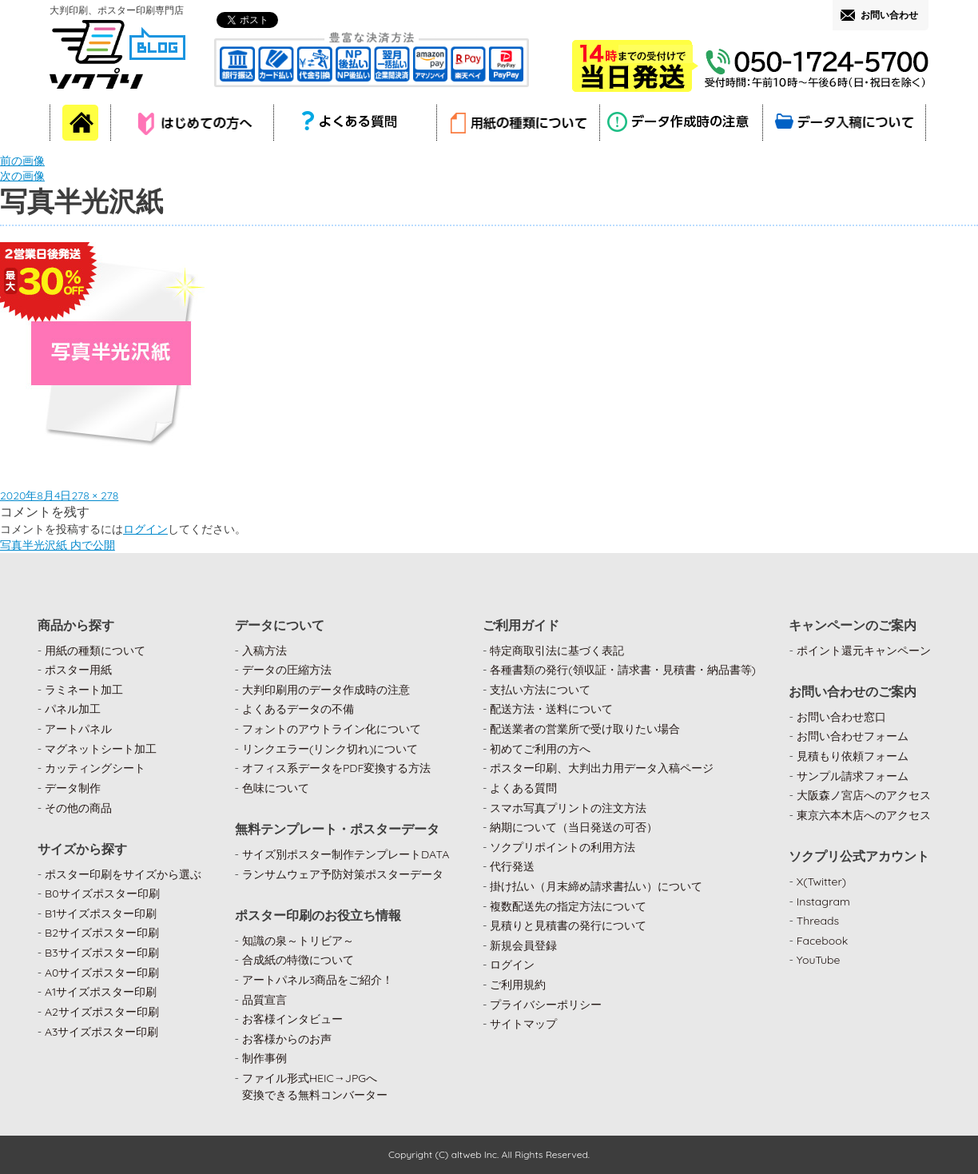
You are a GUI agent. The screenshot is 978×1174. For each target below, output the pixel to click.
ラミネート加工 (84, 690)
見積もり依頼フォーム (852, 756)
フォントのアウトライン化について (331, 729)
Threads (818, 920)
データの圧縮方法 (287, 670)
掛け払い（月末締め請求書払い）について (596, 886)
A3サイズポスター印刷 (102, 1032)
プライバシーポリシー (546, 1004)
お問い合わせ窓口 (841, 717)
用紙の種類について (95, 650)
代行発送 (512, 866)
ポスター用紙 (78, 670)
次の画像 (22, 176)
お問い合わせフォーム (852, 736)
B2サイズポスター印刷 (102, 932)
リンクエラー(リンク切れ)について (330, 749)
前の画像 (22, 160)
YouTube (819, 960)
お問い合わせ (889, 15)
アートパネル (78, 729)
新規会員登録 (523, 945)
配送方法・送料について (551, 709)
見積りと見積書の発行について (568, 925)
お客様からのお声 (287, 1039)
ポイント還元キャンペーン (864, 650)
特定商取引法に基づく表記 (557, 650)
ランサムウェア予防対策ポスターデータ (342, 874)
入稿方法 (264, 650)
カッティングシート (95, 768)
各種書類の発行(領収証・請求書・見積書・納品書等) (623, 670)
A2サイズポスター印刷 (102, 1012)
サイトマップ (523, 1024)
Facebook (823, 940)
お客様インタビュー (292, 1019)
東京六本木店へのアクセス (864, 815)
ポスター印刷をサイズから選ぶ (123, 874)
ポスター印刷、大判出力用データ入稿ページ (602, 768)
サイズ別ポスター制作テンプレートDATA (345, 854)
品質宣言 (264, 1000)
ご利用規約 (518, 984)
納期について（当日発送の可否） (574, 827)
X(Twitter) (821, 881)
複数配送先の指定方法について (568, 906)
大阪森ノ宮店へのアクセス (864, 795)
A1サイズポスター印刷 (101, 992)
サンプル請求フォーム (852, 776)
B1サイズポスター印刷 (101, 913)
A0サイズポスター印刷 (102, 972)
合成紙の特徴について (298, 960)
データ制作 (73, 788)
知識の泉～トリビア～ (298, 940)
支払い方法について (540, 690)
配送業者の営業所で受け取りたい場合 (585, 729)
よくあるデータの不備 (298, 709)
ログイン (145, 529)
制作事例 (264, 1058)
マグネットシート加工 (101, 749)
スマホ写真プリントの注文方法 (568, 808)
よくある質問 (523, 788)
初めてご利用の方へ (540, 749)
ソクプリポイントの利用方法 (562, 847)
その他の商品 (78, 808)
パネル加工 (73, 709)
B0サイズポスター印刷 (102, 893)
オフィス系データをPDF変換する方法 (336, 768)
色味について (275, 788)
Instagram (823, 901)
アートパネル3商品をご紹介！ (317, 980)
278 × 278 (94, 495)
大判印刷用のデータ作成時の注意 (326, 690)
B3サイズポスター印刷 (102, 952)
